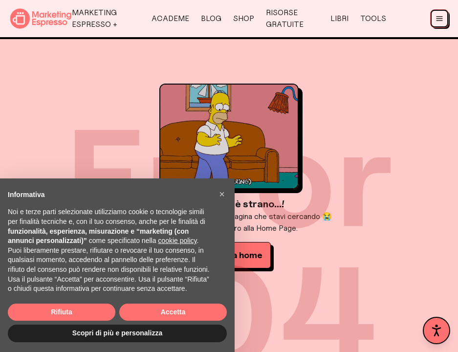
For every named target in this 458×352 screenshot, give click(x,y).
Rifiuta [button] (61, 312)
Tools (373, 18)
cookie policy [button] (177, 240)
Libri (339, 18)
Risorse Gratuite (285, 18)
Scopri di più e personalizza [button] (117, 333)
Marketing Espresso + (94, 18)
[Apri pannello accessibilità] (436, 330)
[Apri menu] (439, 18)
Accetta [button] (173, 312)
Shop (243, 18)
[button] (222, 194)
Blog (211, 18)
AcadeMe (170, 18)
